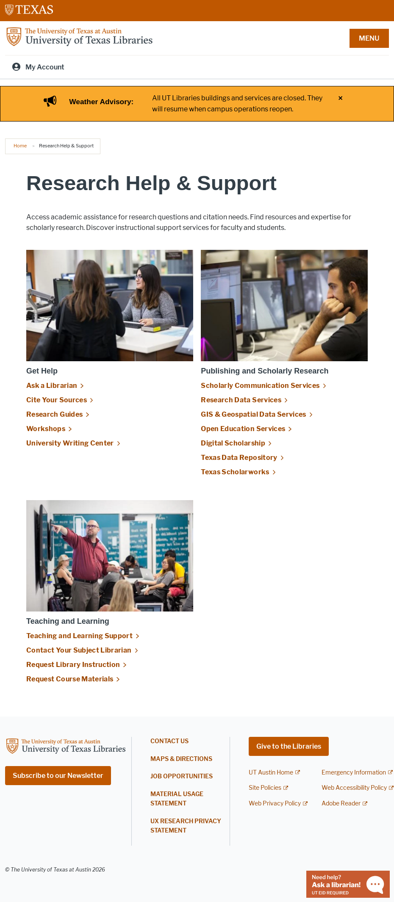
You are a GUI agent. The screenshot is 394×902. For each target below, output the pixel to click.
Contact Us (169, 741)
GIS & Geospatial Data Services (253, 414)
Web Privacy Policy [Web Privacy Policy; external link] (275, 803)
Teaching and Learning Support (79, 636)
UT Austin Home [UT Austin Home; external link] (271, 772)
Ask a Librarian (51, 386)
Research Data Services (241, 400)
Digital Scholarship (233, 443)
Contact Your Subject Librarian (79, 650)
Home (20, 146)
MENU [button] (369, 38)
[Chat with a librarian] (348, 884)
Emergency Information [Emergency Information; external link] (354, 772)
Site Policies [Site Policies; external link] (265, 787)
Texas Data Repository (239, 458)
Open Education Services (243, 429)
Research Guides (54, 414)
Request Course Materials (69, 679)
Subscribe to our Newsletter (58, 776)
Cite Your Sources (56, 400)
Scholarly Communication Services (260, 386)
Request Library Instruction (73, 665)
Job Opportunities (181, 776)
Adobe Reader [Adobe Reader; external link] (341, 803)
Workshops (45, 429)
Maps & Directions (181, 759)
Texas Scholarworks (235, 472)
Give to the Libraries (288, 746)
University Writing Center (70, 443)
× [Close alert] (340, 98)
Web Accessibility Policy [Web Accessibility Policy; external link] (354, 787)
